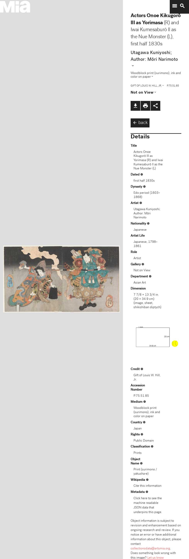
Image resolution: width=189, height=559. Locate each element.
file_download (135, 106)
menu (174, 6)
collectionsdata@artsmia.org (150, 548)
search (182, 6)
